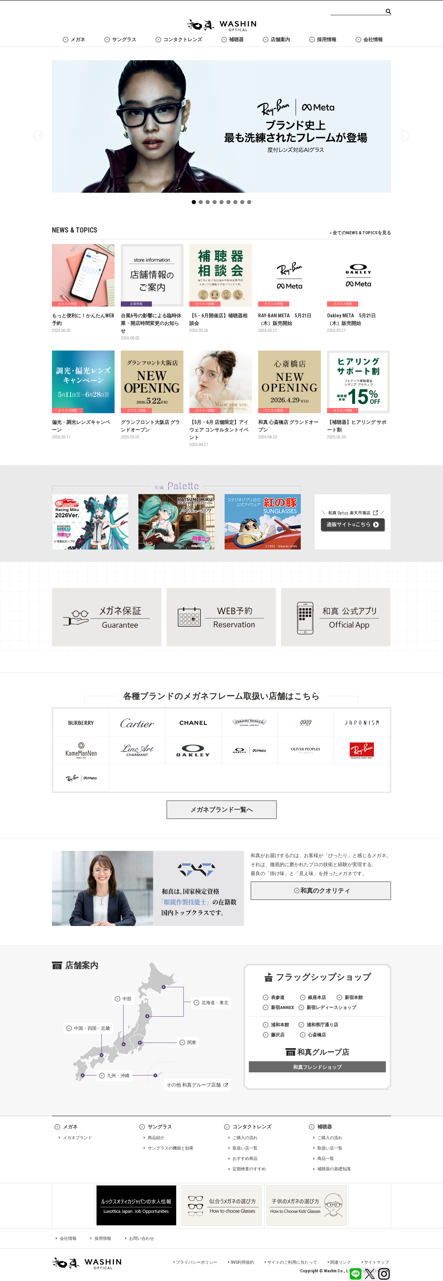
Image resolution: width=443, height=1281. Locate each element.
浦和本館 (280, 1024)
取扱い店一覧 (245, 1148)
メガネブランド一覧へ (221, 809)
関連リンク (340, 1262)
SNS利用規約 (242, 1262)
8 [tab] (243, 203)
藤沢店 (277, 1034)
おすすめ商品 (245, 1158)
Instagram (384, 1274)
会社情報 (373, 39)
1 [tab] (195, 203)
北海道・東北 (214, 1002)
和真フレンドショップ (317, 1067)
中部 (127, 998)
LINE (356, 1274)
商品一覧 (325, 1158)
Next (405, 136)
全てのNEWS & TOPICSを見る (362, 232)
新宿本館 (354, 997)
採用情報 (326, 39)
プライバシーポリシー (196, 1262)
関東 (191, 1042)
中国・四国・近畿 (92, 1028)
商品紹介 (156, 1137)
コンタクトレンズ (182, 39)
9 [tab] (250, 203)
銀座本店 (317, 997)
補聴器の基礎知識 (334, 1168)
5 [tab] (222, 203)
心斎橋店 (317, 1034)
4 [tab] (216, 203)
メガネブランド (77, 1137)
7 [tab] (236, 203)
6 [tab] (229, 203)
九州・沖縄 (118, 1075)
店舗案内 (280, 39)
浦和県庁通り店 (322, 1024)
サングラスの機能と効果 (170, 1148)
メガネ (78, 39)
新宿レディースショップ (331, 1007)
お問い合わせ (141, 1238)
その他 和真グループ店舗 (193, 1085)
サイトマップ (376, 1262)
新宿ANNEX (282, 1007)
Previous (38, 136)
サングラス (124, 39)
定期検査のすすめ (249, 1168)
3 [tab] (209, 203)
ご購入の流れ (245, 1137)
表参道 (277, 997)
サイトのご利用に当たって (292, 1262)
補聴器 (236, 39)
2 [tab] (202, 203)
